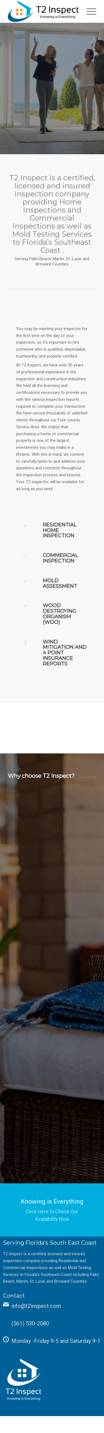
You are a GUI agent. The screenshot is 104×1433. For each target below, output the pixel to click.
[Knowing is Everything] (52, 1210)
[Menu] (88, 11)
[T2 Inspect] (43, 11)
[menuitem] (88, 11)
